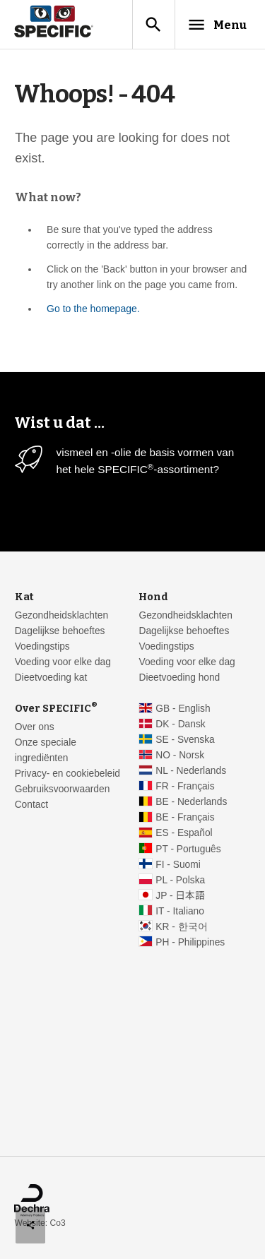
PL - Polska (180, 880)
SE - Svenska (184, 739)
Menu (217, 25)
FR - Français (184, 786)
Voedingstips (42, 646)
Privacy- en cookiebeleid (67, 773)
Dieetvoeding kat (51, 677)
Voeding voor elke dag (63, 662)
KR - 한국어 (181, 926)
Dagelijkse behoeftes (60, 631)
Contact (31, 804)
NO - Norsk (179, 755)
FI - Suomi (178, 864)
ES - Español (183, 833)
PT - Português (187, 849)
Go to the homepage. (93, 308)
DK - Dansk (180, 724)
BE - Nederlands (191, 801)
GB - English (182, 708)
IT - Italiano (179, 911)
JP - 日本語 (179, 895)
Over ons (34, 727)
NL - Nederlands (190, 770)
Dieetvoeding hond (179, 677)
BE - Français (184, 817)
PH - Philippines (190, 942)
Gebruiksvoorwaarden (62, 789)
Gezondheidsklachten (61, 615)
